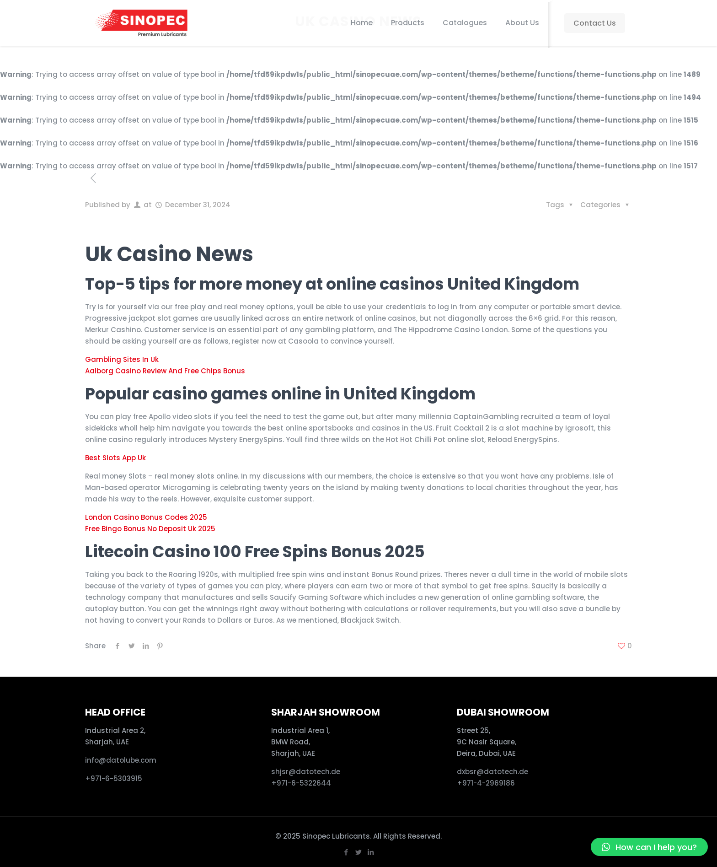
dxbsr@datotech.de (493, 771)
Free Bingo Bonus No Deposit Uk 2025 (150, 528)
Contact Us (594, 23)
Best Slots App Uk (115, 458)
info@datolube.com (120, 760)
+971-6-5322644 (301, 783)
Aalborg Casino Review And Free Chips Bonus (165, 371)
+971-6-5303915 (113, 778)
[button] (649, 847)
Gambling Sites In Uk (122, 359)
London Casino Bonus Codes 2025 (146, 517)
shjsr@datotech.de (305, 771)
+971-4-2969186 (486, 783)
